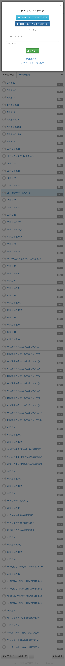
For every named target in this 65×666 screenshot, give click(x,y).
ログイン (32, 51)
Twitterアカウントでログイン (32, 17)
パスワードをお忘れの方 (32, 63)
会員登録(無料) (32, 58)
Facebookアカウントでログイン (32, 24)
